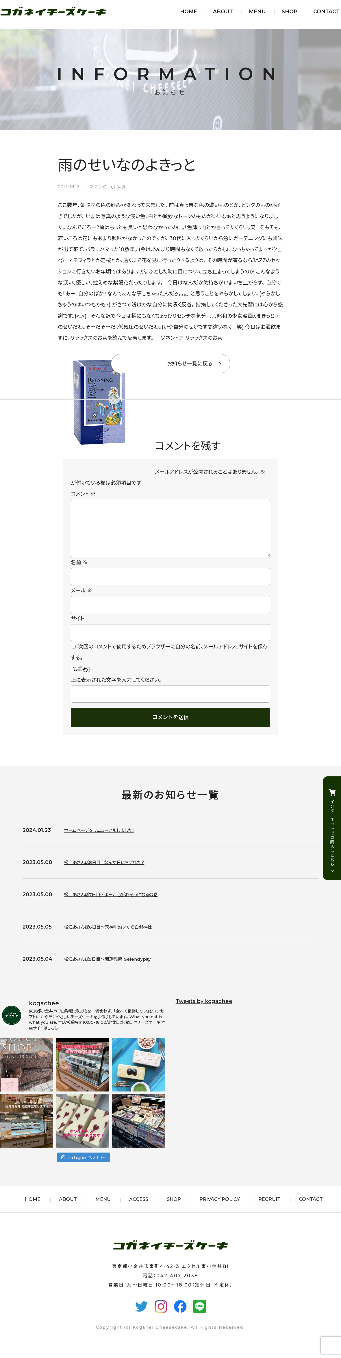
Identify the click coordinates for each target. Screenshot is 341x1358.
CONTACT (326, 11)
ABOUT (223, 11)
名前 (79, 572)
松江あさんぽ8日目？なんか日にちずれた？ (112, 871)
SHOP (289, 11)
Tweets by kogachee (204, 1010)
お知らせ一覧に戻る (190, 364)
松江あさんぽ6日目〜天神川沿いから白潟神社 (116, 936)
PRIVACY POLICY (219, 1208)
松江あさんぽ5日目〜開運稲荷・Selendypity (116, 968)
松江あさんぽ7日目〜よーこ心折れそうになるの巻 (120, 904)
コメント (83, 494)
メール (81, 600)
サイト (77, 628)
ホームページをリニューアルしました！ (106, 839)
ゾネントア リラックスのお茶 (192, 338)
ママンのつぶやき (107, 186)
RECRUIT (269, 1208)
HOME (188, 11)
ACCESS (138, 1208)
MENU (257, 11)
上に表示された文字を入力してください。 (116, 689)
